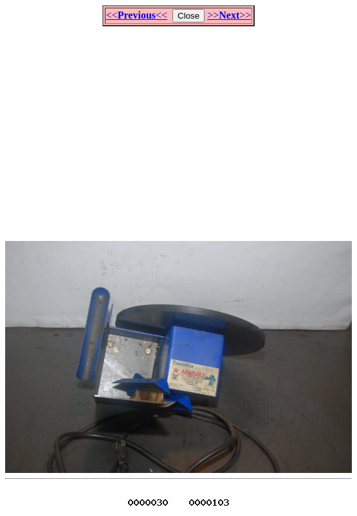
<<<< (136, 15)
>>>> (229, 15)
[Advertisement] (181, 128)
